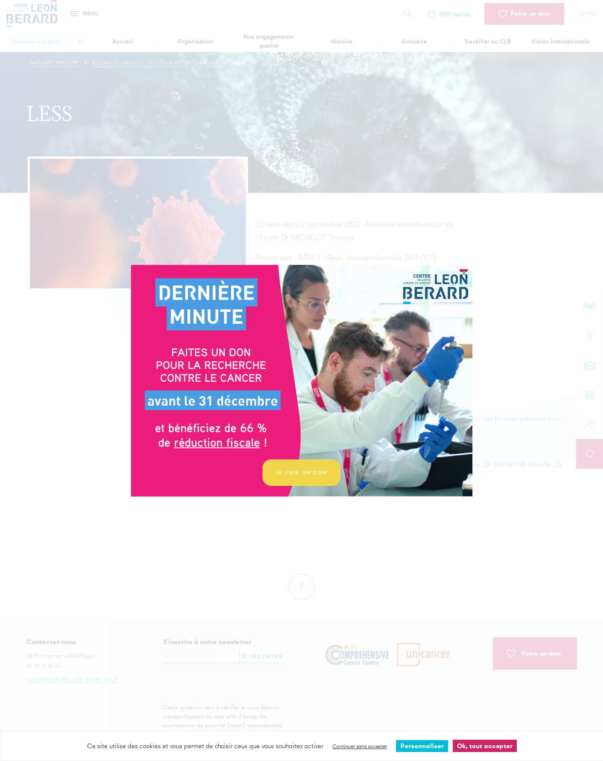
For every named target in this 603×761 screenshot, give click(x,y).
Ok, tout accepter (485, 746)
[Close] (463, 274)
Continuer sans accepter (359, 746)
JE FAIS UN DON (302, 473)
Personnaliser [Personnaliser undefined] (422, 746)
